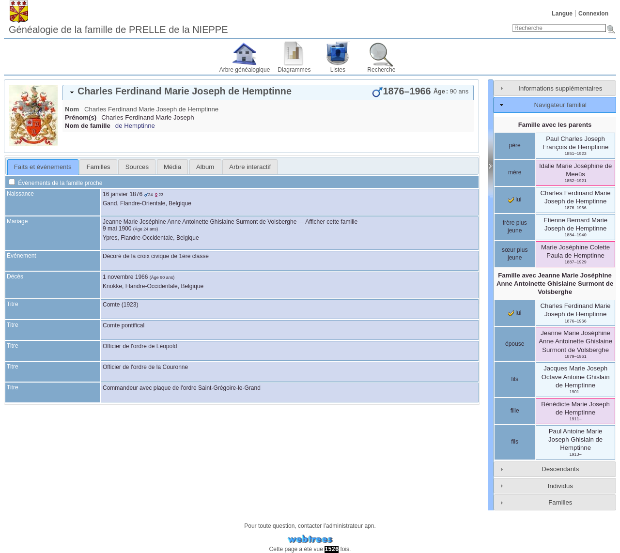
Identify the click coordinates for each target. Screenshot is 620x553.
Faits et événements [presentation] (43, 166)
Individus (560, 486)
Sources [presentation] (137, 166)
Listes (337, 69)
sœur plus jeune (514, 253)
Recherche (381, 69)
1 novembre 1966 (125, 277)
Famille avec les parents (555, 124)
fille (515, 410)
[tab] (268, 92)
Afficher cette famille (331, 221)
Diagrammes (294, 69)
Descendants (560, 469)
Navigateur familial (560, 104)
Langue (562, 13)
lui (514, 199)
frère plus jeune (515, 226)
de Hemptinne (135, 125)
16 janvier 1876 (122, 194)
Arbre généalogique (244, 69)
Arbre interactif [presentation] (250, 166)
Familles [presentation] (98, 166)
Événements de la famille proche (55, 183)
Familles (560, 502)
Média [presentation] (172, 166)
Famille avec (554, 283)
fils (514, 379)
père (515, 145)
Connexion (593, 13)
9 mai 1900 (117, 228)
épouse (514, 343)
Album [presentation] (205, 166)
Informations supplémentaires (560, 88)
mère (514, 172)
